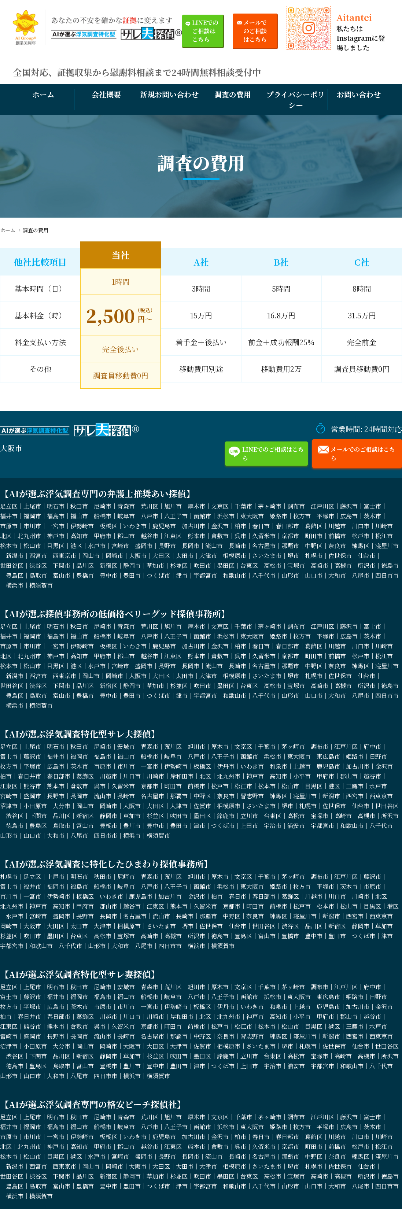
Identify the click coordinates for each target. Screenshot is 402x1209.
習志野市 (252, 796)
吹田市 (202, 565)
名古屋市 (264, 545)
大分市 (61, 806)
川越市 (337, 526)
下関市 (61, 565)
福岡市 (32, 516)
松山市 (32, 545)
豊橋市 (85, 575)
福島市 (55, 516)
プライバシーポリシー (295, 99)
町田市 (313, 536)
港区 (76, 545)
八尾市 (360, 575)
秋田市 (79, 506)
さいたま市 (266, 555)
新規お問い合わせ (169, 94)
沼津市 (9, 806)
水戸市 (97, 545)
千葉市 (243, 506)
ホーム (43, 94)
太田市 (184, 555)
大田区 (161, 555)
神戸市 (55, 536)
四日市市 (387, 575)
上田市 (249, 825)
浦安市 (296, 825)
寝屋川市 (387, 545)
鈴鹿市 (226, 815)
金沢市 (220, 526)
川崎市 (384, 526)
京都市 (290, 536)
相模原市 (234, 555)
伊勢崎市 (82, 526)
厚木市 (196, 506)
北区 (6, 536)
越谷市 (149, 536)
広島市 (349, 516)
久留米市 (264, 536)
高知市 (79, 536)
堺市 (293, 555)
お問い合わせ (359, 94)
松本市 (9, 545)
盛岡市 (143, 545)
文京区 (220, 506)
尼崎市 (102, 506)
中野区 (313, 545)
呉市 (240, 536)
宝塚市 (296, 565)
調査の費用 (232, 94)
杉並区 (179, 565)
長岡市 (190, 545)
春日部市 (287, 526)
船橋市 (102, 516)
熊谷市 (32, 786)
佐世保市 (340, 555)
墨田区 (226, 565)
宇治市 (272, 825)
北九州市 (29, 536)
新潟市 (14, 555)
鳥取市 (38, 575)
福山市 (79, 516)
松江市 (384, 536)
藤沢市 (349, 506)
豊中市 (108, 575)
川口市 (360, 526)
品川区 (85, 565)
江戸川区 (322, 506)
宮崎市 (120, 545)
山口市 (313, 575)
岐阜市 (126, 516)
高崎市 (319, 565)
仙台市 (366, 555)
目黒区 (55, 545)
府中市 (372, 746)
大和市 (337, 575)
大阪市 (138, 555)
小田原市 (35, 806)
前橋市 (337, 536)
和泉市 (278, 766)
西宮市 (38, 555)
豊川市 (132, 825)
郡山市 (126, 536)
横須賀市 (41, 585)
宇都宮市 (205, 575)
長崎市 (237, 545)
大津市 (208, 555)
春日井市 (29, 776)
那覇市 (290, 545)
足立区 (9, 506)
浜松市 (226, 516)
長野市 (167, 545)
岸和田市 (181, 776)
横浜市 (14, 585)
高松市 (272, 565)
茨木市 (372, 516)
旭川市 (173, 506)
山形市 (290, 575)
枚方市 (302, 516)
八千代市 (264, 575)
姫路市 (278, 516)
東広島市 (328, 756)
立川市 (249, 815)
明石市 (55, 506)
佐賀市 (202, 806)
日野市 (378, 756)
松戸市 (360, 536)
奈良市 (337, 545)
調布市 (296, 506)
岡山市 (91, 555)
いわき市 (135, 526)
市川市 (32, 526)
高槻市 (343, 565)
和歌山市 (234, 575)
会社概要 (106, 94)
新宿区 (108, 565)
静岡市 (132, 565)
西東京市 (64, 555)
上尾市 (32, 506)
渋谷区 (38, 565)
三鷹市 (355, 786)
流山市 (214, 545)
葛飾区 (313, 526)
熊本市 (196, 536)
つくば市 (158, 575)
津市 (182, 575)
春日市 (261, 526)
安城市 (126, 746)
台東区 (249, 565)
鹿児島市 (164, 526)
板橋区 (108, 526)
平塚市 (325, 516)
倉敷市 (220, 536)
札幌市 (313, 555)
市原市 (9, 526)
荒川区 (149, 506)
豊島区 (14, 575)
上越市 (302, 766)
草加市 (155, 565)
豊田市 (132, 575)
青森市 (126, 506)
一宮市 (55, 526)
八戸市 (149, 516)
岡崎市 (114, 555)
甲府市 (102, 536)
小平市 (302, 776)
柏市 (240, 526)
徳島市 (390, 565)
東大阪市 (252, 516)
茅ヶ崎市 (269, 506)
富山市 (61, 575)
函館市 (202, 516)
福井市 (9, 516)
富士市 (372, 506)
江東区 (173, 536)
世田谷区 (11, 565)
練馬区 (360, 545)
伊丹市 (226, 766)
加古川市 (193, 526)
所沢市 (366, 565)
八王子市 (176, 516)
